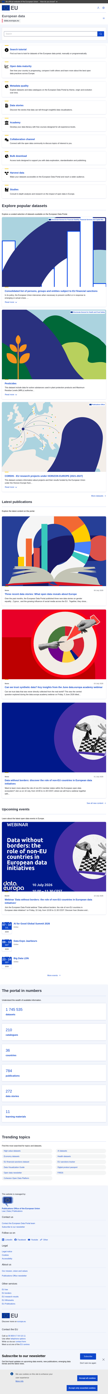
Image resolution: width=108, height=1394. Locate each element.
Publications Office (98, 404)
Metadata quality (19, 85)
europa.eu (21, 1321)
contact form (21, 1342)
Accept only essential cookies (82, 1388)
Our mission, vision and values (15, 1271)
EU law (5, 1290)
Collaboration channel (22, 139)
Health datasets (64, 1156)
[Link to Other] (44, 1239)
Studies (14, 189)
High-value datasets (12, 1151)
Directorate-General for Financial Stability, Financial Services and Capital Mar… (78, 219)
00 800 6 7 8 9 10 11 (17, 1336)
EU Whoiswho (8, 1300)
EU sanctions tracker (66, 1162)
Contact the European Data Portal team (18, 1223)
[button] (103, 7)
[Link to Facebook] (20, 1239)
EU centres (25, 1344)
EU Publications (8, 1304)
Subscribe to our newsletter (13, 1227)
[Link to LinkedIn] (7, 1239)
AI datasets (62, 1151)
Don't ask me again (88, 1363)
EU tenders (6, 1293)
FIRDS (60, 1173)
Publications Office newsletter (14, 1276)
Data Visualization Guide (14, 1167)
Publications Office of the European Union (21, 1208)
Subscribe (88, 1356)
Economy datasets (11, 1156)
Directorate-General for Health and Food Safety (89, 312)
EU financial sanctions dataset (16, 1162)
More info (19, 1381)
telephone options (18, 1339)
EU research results (10, 1297)
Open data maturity (21, 66)
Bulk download (18, 156)
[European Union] (10, 7)
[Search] (50, 33)
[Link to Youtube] (33, 1239)
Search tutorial (18, 49)
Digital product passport (67, 1167)
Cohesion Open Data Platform (16, 1178)
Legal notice (7, 1252)
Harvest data (17, 172)
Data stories (17, 105)
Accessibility (7, 1259)
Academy (15, 122)
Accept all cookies (87, 1378)
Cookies (5, 1255)
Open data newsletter (13, 1173)
